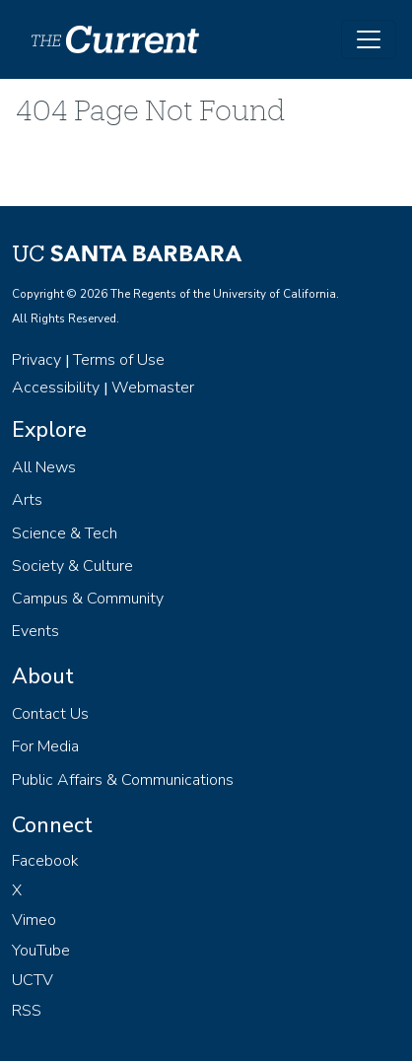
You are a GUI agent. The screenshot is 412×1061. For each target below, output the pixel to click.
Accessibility (56, 387)
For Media (45, 746)
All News (44, 467)
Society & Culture (72, 566)
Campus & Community (88, 598)
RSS (26, 1011)
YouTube (41, 950)
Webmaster (152, 387)
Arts (27, 500)
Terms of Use (119, 360)
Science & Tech (64, 533)
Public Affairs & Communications (123, 780)
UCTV (32, 980)
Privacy (36, 360)
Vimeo (34, 920)
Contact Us (50, 714)
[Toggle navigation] (368, 39)
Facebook (45, 861)
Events (35, 631)
